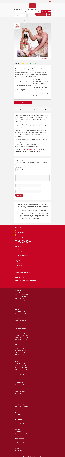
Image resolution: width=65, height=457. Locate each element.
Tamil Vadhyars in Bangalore (21, 294)
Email (17, 189)
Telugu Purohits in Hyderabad (21, 331)
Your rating (19, 167)
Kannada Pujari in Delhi (20, 388)
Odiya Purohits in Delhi (20, 393)
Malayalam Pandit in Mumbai (21, 373)
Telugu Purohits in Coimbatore (22, 404)
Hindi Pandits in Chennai (20, 311)
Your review (19, 174)
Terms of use (19, 268)
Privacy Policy (19, 265)
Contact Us (20, 237)
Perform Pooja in (18, 9)
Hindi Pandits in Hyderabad (21, 328)
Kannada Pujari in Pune (20, 352)
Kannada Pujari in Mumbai (21, 369)
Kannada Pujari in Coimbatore (21, 406)
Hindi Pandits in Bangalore (21, 292)
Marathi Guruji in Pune (20, 354)
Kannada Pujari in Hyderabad (21, 333)
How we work (19, 263)
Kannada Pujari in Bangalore (21, 298)
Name (17, 183)
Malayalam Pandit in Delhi (20, 391)
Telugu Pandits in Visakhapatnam (22, 441)
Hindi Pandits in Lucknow (20, 431)
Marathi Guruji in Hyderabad (21, 335)
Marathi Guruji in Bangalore (21, 300)
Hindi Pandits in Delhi (19, 382)
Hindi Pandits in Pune (19, 347)
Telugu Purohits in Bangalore (21, 296)
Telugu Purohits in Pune (20, 350)
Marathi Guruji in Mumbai (20, 371)
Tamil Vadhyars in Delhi (20, 384)
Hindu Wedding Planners (22, 255)
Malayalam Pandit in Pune (20, 356)
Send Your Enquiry (22, 235)
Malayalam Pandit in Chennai (21, 320)
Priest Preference (31, 9)
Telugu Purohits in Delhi (20, 386)
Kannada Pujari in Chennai (21, 317)
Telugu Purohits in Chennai (21, 315)
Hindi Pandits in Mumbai (20, 363)
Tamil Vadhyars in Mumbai (21, 365)
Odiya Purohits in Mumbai (21, 374)
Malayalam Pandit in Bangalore (22, 301)
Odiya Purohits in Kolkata (20, 450)
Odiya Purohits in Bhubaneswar (22, 423)
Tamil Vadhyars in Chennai (21, 313)
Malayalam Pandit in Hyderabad (22, 337)
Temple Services (41, 14)
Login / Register (20, 251)
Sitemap (18, 253)
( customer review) (33, 63)
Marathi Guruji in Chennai (20, 318)
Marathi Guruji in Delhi (20, 389)
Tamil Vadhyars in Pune (20, 348)
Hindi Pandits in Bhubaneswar (21, 422)
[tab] (20, 109)
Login (49, 14)
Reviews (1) (32, 109)
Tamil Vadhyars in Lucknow (21, 433)
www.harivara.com (22, 232)
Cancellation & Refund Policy (23, 272)
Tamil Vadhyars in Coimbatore (21, 401)
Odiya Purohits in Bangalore (21, 303)
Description (20, 109)
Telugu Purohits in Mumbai (21, 367)
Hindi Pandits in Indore (20, 414)
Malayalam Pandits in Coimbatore (22, 403)
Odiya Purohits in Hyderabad (21, 339)
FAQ (44, 109)
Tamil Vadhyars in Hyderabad (21, 330)
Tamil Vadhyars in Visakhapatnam (22, 442)
